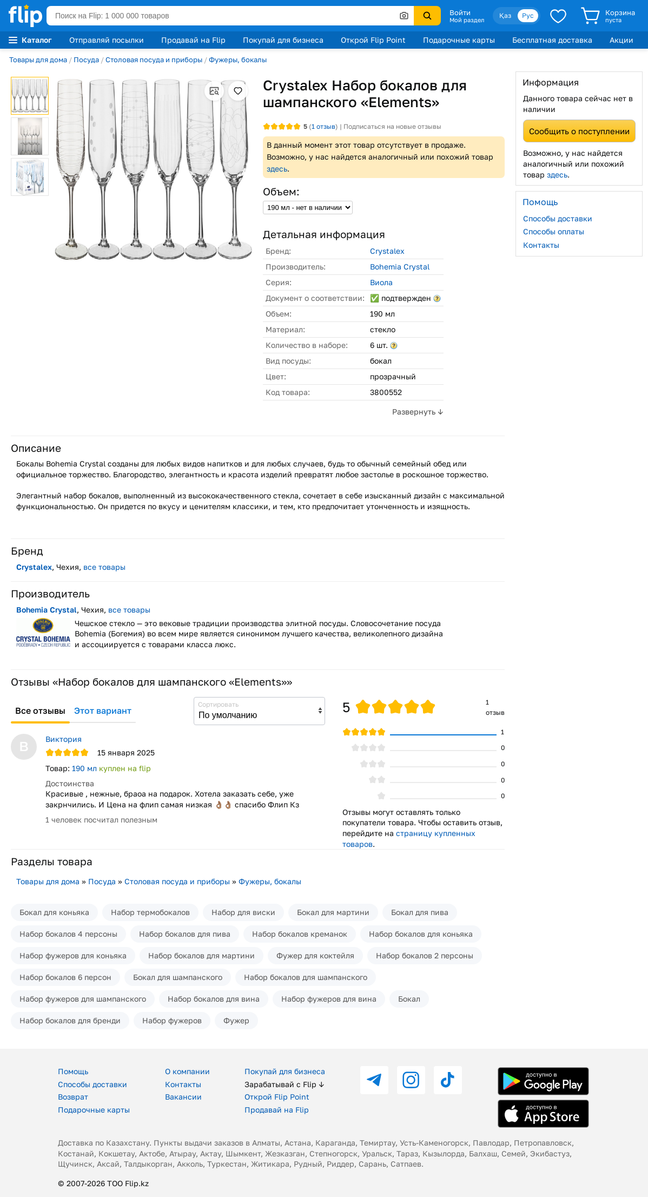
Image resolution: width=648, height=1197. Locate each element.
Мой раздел (466, 20)
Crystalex (387, 250)
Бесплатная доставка (552, 39)
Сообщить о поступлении (579, 131)
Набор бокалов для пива (184, 933)
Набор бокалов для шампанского (305, 977)
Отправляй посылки (106, 39)
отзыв (323, 126)
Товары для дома (38, 59)
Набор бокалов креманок (299, 933)
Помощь (73, 1071)
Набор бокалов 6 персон (65, 977)
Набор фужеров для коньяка (73, 955)
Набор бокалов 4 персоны (68, 933)
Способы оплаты (553, 231)
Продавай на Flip (193, 39)
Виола (381, 282)
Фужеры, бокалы (238, 59)
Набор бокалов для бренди (70, 1020)
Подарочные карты (459, 39)
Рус (528, 15)
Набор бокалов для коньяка (421, 933)
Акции (621, 39)
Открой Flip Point (373, 39)
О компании (187, 1071)
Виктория (63, 739)
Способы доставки (557, 218)
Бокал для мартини (333, 912)
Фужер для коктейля (315, 955)
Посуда (86, 59)
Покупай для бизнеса (283, 39)
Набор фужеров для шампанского (82, 998)
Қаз (505, 15)
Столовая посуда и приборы (153, 59)
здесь (277, 168)
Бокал (409, 998)
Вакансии (183, 1096)
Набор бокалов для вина (214, 998)
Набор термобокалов (150, 912)
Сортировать (218, 704)
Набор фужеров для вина (328, 998)
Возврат (73, 1096)
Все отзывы (40, 710)
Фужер (236, 1020)
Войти (460, 12)
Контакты (541, 244)
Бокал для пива (419, 912)
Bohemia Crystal (399, 266)
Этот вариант (102, 710)
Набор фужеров (172, 1020)
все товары (104, 566)
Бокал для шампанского (177, 977)
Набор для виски (243, 912)
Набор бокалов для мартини (201, 955)
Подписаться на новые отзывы (392, 126)
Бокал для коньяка (54, 912)
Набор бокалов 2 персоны (424, 955)
